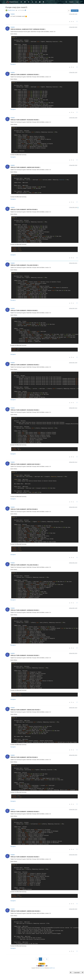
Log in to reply (75, 10)
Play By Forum (11, 10)
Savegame (13, 64)
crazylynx (12, 14)
